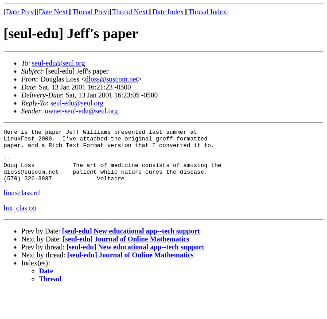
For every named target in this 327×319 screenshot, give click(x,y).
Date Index (168, 12)
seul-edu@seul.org (58, 63)
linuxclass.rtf (22, 203)
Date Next (53, 12)
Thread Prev (89, 12)
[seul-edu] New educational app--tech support (131, 241)
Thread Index (207, 12)
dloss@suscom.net (111, 79)
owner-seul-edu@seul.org (81, 111)
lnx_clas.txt (20, 218)
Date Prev (20, 12)
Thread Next (130, 12)
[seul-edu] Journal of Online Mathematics (126, 249)
